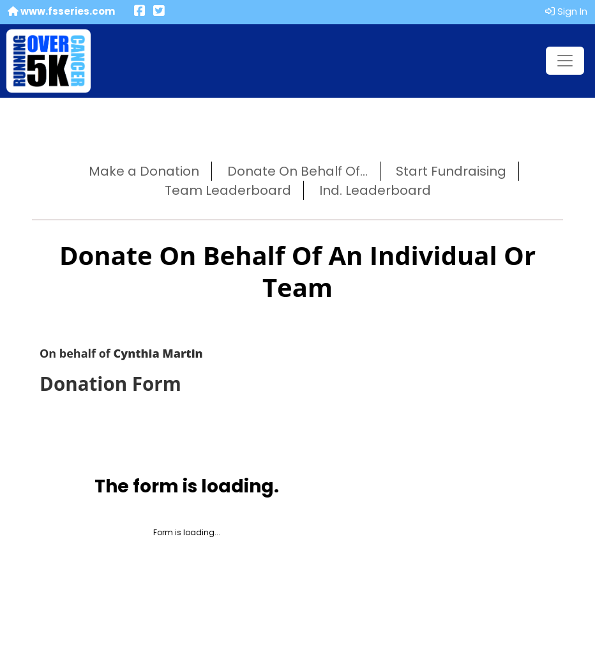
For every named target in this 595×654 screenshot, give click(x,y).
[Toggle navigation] (565, 61)
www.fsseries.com (61, 11)
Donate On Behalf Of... (297, 171)
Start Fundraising (451, 171)
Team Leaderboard (228, 190)
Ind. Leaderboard (375, 190)
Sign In (566, 11)
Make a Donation (144, 171)
